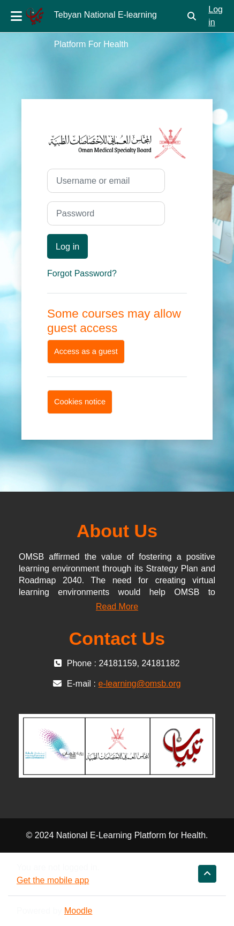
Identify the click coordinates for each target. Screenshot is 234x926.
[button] (192, 16)
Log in (215, 16)
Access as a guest (86, 351)
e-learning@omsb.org (140, 683)
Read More (117, 606)
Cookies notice (79, 401)
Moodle (78, 910)
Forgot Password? (82, 273)
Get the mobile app (53, 880)
